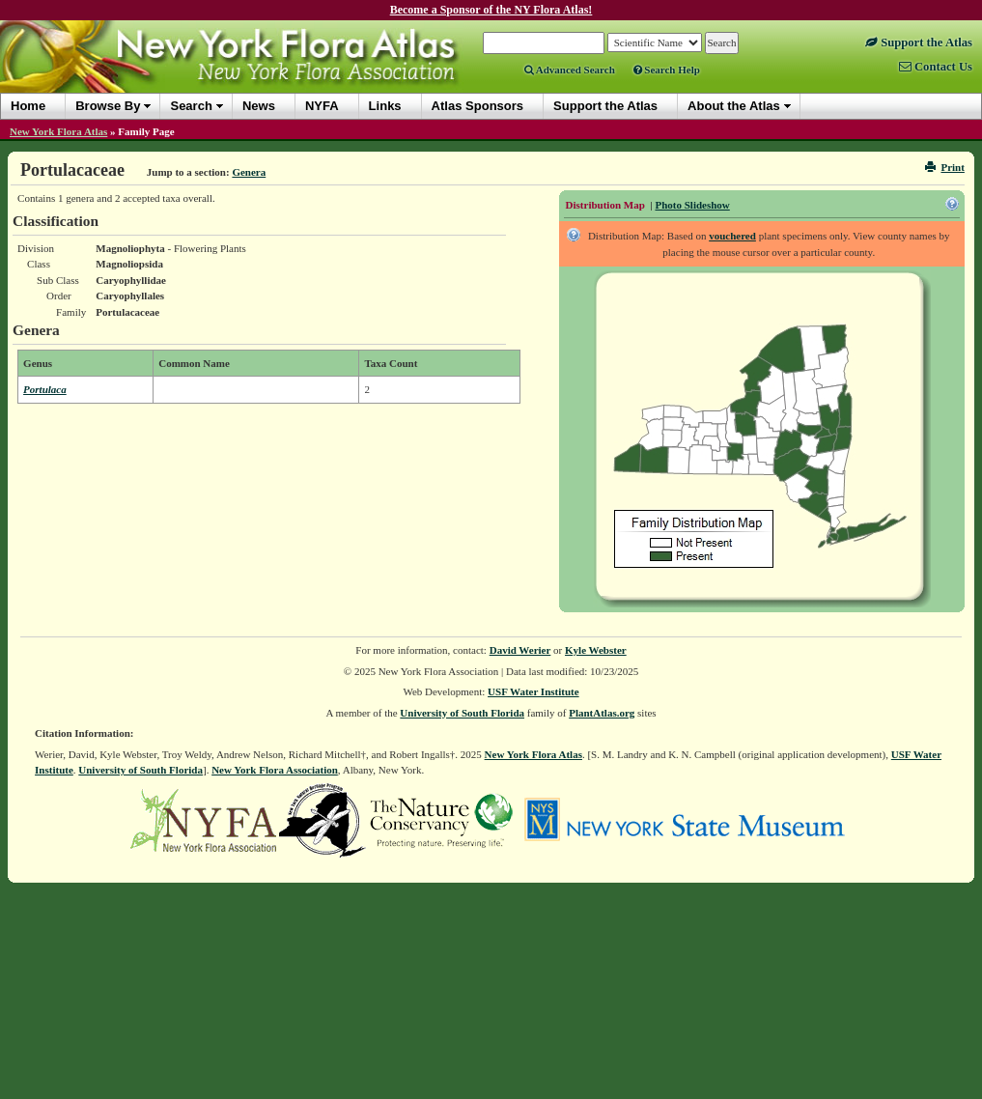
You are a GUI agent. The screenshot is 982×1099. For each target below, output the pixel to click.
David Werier (520, 650)
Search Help (666, 69)
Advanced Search (569, 69)
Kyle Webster (596, 650)
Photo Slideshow (692, 205)
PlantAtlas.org (601, 713)
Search (190, 106)
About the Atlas (733, 106)
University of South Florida (462, 713)
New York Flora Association (274, 769)
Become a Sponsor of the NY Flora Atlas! (491, 9)
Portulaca (45, 389)
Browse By (107, 106)
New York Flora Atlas (58, 131)
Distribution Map (605, 205)
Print (945, 167)
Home (28, 106)
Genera (249, 172)
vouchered (732, 235)
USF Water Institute (533, 691)
